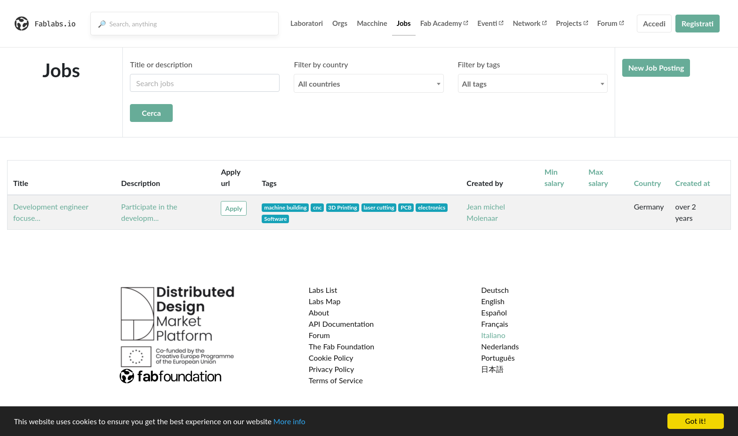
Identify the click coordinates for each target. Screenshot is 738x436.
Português (497, 357)
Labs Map (325, 301)
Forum (610, 23)
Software (275, 218)
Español (494, 312)
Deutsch (495, 289)
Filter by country (321, 64)
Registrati (698, 23)
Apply (233, 208)
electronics (431, 207)
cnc (317, 207)
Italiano (493, 335)
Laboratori (306, 23)
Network (529, 23)
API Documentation (341, 323)
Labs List (323, 289)
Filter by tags (479, 64)
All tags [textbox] (474, 83)
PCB (406, 207)
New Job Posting (656, 67)
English (493, 301)
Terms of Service (336, 380)
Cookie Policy (331, 357)
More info (289, 422)
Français (494, 323)
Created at (692, 182)
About (319, 312)
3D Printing (342, 207)
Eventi (490, 23)
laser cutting (378, 207)
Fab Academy (444, 23)
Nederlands (500, 346)
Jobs (404, 23)
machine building (285, 207)
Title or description (161, 64)
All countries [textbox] (319, 83)
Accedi (654, 23)
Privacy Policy (331, 368)
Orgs (339, 23)
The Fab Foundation (342, 346)
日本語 (492, 368)
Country (647, 182)
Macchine (372, 23)
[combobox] (368, 83)
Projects (571, 23)
